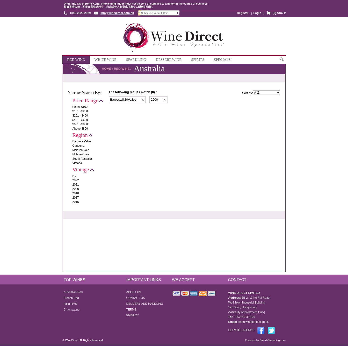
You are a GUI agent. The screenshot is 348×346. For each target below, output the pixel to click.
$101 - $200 (80, 111)
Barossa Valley (82, 141)
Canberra (78, 145)
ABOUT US (133, 292)
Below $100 (80, 107)
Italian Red (71, 303)
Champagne (72, 309)
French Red (71, 298)
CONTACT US (135, 298)
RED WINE (76, 60)
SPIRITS (197, 60)
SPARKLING (136, 60)
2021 (75, 184)
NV (74, 176)
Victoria (77, 163)
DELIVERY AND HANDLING (144, 303)
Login (257, 13)
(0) (279, 13)
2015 (75, 202)
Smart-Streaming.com (272, 340)
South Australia (82, 158)
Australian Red (73, 292)
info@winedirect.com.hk (117, 13)
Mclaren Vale (80, 150)
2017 (75, 197)
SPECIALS (222, 60)
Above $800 (80, 128)
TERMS (131, 309)
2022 (75, 180)
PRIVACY (132, 315)
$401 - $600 (80, 120)
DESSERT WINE (168, 60)
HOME (106, 68)
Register (242, 13)
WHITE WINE (105, 60)
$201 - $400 (80, 115)
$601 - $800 (80, 124)
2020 (75, 189)
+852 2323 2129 (80, 13)
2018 (75, 193)
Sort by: (247, 93)
